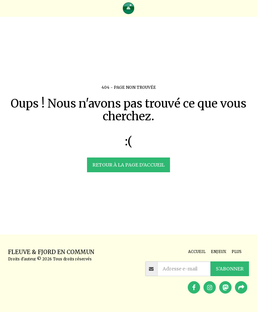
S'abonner (230, 269)
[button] (7, 7)
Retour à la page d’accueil (128, 165)
